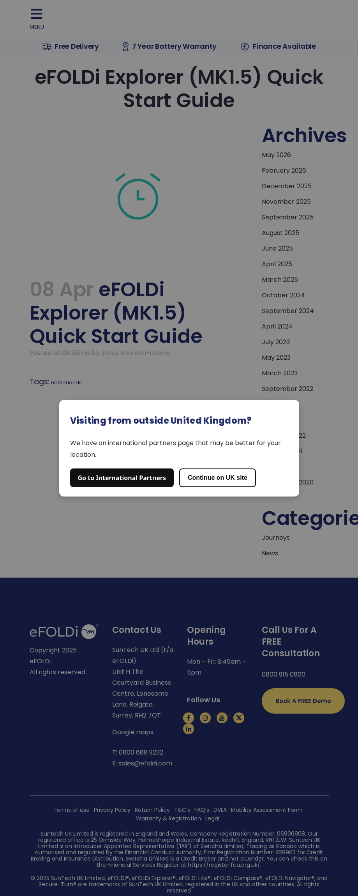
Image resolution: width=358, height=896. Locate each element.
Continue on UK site (217, 477)
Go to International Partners (122, 478)
